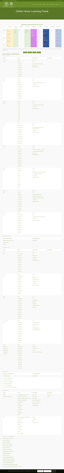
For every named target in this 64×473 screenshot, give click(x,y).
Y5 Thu (19, 110)
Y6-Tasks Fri (19, 98)
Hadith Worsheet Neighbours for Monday (38, 149)
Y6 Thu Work (20, 69)
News (57, 0)
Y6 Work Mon (20, 158)
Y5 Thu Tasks (20, 355)
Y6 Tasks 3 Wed (20, 139)
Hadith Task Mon (35, 255)
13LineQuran (34, 283)
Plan (33, 103)
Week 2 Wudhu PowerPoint (36, 400)
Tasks (4, 103)
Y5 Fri (19, 179)
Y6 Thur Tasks (20, 366)
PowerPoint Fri (35, 303)
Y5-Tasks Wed (20, 86)
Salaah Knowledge (35, 405)
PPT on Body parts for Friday (37, 173)
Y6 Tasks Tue (20, 312)
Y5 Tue (19, 106)
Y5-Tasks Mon (20, 82)
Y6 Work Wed (20, 162)
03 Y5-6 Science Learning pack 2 (8, 381)
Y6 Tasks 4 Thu (20, 141)
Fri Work (19, 414)
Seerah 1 (34, 350)
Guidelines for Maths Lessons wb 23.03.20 (24, 417)
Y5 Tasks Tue (20, 196)
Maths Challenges (20, 433)
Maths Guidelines (20, 346)
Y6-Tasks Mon (20, 91)
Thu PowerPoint (20, 426)
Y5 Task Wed (20, 220)
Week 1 (4, 417)
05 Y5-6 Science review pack (7, 385)
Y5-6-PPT (19, 192)
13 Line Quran (35, 65)
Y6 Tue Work (20, 65)
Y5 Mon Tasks (20, 350)
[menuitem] (57, 0)
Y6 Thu (19, 119)
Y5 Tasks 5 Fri (20, 134)
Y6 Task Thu (19, 269)
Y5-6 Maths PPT (20, 125)
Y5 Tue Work (20, 72)
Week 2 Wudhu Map (35, 403)
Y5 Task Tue (19, 218)
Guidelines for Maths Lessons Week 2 (23, 394)
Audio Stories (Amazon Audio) (7, 396)
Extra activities (35, 240)
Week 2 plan (34, 394)
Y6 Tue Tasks (20, 362)
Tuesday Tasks (5, 348)
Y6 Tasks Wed (20, 206)
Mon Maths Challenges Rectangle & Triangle (24, 398)
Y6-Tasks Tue (20, 93)
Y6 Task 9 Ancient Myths (6, 453)
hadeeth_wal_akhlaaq (36, 86)
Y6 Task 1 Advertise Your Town (7, 438)
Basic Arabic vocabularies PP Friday (38, 151)
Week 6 (4, 322)
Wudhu (36, 398)
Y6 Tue (19, 115)
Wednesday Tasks (5, 350)
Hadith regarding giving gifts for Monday (38, 82)
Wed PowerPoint (20, 405)
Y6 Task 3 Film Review (6, 442)
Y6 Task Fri (19, 232)
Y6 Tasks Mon (20, 203)
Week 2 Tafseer (35, 396)
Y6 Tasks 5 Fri (20, 143)
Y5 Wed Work (20, 74)
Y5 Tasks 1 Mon (20, 127)
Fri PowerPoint (20, 412)
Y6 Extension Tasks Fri (36, 305)
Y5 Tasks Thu (20, 199)
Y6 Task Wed (20, 229)
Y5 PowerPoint (20, 298)
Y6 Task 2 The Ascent (6, 440)
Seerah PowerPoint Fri (36, 279)
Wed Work (19, 407)
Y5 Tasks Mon (20, 194)
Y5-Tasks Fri (19, 89)
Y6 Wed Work (20, 67)
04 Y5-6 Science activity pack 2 (7, 383)
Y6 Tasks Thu (20, 208)
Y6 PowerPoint (20, 309)
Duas (33, 420)
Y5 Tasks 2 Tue (20, 129)
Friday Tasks (5, 353)
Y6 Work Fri (19, 165)
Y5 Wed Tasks (20, 353)
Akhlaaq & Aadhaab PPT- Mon (37, 194)
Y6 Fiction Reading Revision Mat (7, 462)
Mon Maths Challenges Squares (22, 396)
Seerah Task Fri (35, 257)
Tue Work (19, 403)
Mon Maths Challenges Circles (22, 400)
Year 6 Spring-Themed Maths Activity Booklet (10, 464)
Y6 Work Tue (20, 160)
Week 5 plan (34, 346)
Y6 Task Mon (20, 225)
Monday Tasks (5, 346)
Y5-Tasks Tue (20, 84)
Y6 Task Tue (19, 227)
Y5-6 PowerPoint (20, 253)
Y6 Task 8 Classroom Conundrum (8, 451)
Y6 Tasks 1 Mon (20, 136)
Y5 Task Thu (19, 283)
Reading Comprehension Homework (8, 240)
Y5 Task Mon (20, 216)
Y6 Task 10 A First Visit (6, 455)
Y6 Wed (19, 117)
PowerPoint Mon (35, 300)
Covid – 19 (60, 0)
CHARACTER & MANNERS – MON (38, 196)
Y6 (18, 364)
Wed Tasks (20, 364)
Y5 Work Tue (20, 151)
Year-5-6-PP (19, 170)
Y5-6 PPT (19, 103)
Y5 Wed (19, 108)
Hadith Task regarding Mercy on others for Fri (39, 216)
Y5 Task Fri (19, 223)
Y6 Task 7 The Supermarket (7, 449)
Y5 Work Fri (19, 156)
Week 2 (4, 394)
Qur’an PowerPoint (35, 348)
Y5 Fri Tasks (19, 357)
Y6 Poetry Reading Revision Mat (7, 457)
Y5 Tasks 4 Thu (20, 132)
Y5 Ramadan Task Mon (36, 322)
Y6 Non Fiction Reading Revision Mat (8, 460)
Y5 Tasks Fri (19, 201)
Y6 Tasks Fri (19, 210)
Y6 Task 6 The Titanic (6, 447)
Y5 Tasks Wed (20, 303)
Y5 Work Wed (20, 153)
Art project (4, 244)
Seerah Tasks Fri (35, 281)
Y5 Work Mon (20, 149)
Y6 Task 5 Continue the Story (7, 445)
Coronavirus (49, 394)
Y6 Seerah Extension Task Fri (37, 329)
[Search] (61, 4)
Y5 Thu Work (20, 76)
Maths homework (5, 242)
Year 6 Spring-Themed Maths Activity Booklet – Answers (11, 466)
